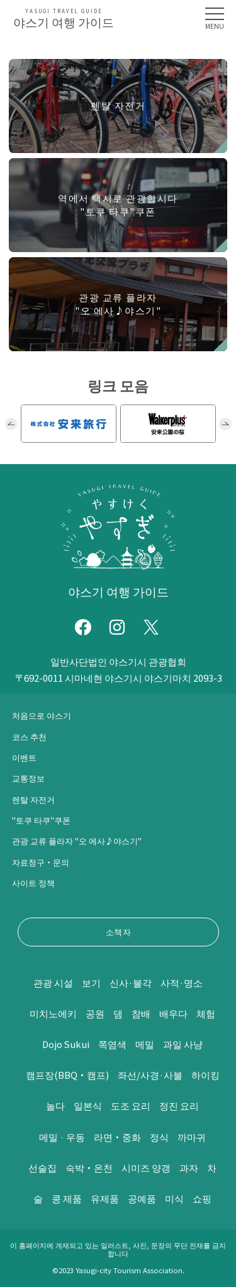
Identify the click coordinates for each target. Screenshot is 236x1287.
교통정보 (28, 778)
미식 (174, 1198)
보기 (91, 982)
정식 (159, 1136)
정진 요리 (179, 1105)
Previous (11, 424)
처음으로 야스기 (41, 715)
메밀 (145, 1044)
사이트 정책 (33, 883)
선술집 (42, 1167)
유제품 (105, 1198)
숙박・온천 (89, 1167)
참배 (141, 1013)
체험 (205, 1013)
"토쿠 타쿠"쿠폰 (41, 820)
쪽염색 (113, 1044)
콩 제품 (67, 1198)
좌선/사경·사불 (150, 1074)
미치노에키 (53, 1013)
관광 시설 (53, 982)
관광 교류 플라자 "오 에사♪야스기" (77, 841)
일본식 (88, 1105)
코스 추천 (29, 737)
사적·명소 (181, 982)
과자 (188, 1167)
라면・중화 (117, 1136)
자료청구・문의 (40, 862)
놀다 (55, 1105)
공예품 (142, 1198)
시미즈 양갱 (146, 1167)
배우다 (173, 1013)
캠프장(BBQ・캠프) (67, 1074)
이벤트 (24, 757)
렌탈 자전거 (33, 799)
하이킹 (205, 1074)
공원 (95, 1013)
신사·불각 (131, 982)
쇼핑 (202, 1198)
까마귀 (191, 1136)
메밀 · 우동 (62, 1136)
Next (225, 424)
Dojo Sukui (66, 1044)
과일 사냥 (183, 1044)
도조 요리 (130, 1105)
